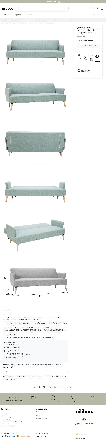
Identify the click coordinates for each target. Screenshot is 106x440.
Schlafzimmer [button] (52, 20)
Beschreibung (7, 310)
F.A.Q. (37, 411)
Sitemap (38, 415)
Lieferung (3, 415)
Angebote (17, 15)
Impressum (3, 411)
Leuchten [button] (77, 20)
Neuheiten (6, 15)
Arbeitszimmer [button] (26, 20)
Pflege (5, 371)
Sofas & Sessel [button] (5, 20)
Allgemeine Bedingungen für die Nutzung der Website (14, 421)
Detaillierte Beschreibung (82, 36)
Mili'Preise (28, 15)
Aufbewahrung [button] (42, 20)
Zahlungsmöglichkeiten (6, 413)
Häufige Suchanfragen (41, 418)
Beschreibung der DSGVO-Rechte (9, 423)
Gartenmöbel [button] (68, 20)
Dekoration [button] (85, 20)
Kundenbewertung (40, 413)
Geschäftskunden (98, 15)
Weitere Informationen (8, 367)
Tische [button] (34, 20)
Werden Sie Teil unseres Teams (8, 427)
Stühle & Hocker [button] (16, 20)
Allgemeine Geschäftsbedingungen (9, 417)
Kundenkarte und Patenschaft (8, 425)
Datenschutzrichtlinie (6, 419)
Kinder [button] (60, 20)
